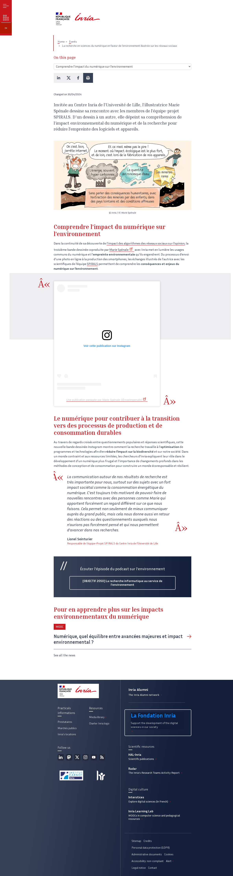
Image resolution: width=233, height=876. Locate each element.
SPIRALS (92, 264)
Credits (148, 841)
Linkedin (61, 757)
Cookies (168, 854)
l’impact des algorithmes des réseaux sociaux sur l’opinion (146, 243)
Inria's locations (67, 734)
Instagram (85, 757)
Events (73, 41)
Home (61, 41)
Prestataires (65, 722)
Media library (98, 717)
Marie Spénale (121, 250)
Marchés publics (67, 728)
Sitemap (136, 841)
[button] (59, 78)
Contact (152, 867)
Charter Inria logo (99, 723)
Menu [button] (6, 6)
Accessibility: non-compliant (148, 861)
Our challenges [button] (6, 18)
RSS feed (102, 757)
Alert (170, 861)
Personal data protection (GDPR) (151, 847)
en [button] (6, 28)
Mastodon (69, 757)
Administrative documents (147, 854)
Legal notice (139, 867)
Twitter (77, 757)
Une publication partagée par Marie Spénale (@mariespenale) (106, 399)
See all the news (64, 655)
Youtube (94, 757)
